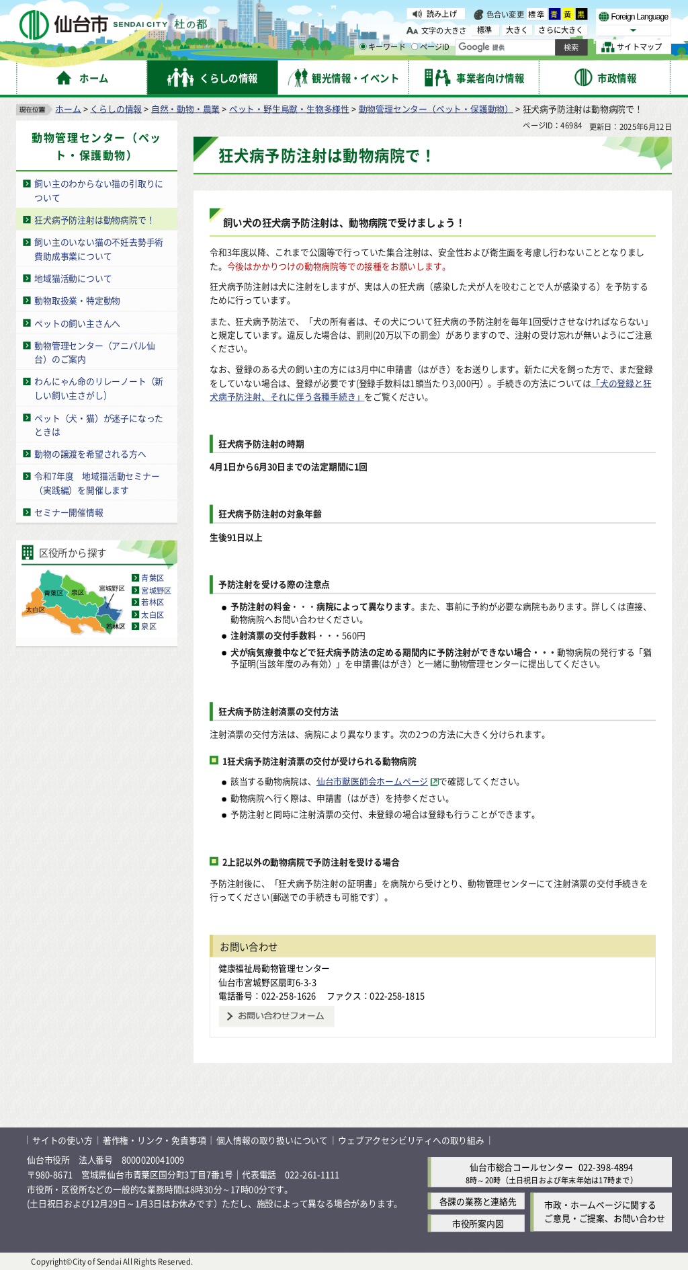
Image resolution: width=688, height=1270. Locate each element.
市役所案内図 (478, 1223)
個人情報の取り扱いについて (272, 1140)
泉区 (148, 626)
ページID (430, 47)
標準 (537, 14)
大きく (517, 30)
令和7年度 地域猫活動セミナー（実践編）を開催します (96, 482)
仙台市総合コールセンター (521, 1166)
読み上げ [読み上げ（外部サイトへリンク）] (442, 13)
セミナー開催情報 (68, 512)
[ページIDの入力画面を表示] (414, 46)
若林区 (152, 601)
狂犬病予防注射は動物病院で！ (94, 218)
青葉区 (152, 577)
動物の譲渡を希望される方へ (90, 453)
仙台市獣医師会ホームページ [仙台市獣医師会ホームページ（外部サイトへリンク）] (372, 781)
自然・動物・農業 (185, 108)
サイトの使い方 (62, 1140)
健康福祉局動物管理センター (274, 967)
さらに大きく (560, 30)
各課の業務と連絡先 (478, 1201)
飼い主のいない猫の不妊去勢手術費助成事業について (98, 248)
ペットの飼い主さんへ (77, 322)
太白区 (152, 613)
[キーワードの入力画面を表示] (362, 46)
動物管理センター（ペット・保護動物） (436, 108)
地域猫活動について (73, 277)
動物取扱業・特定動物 (77, 300)
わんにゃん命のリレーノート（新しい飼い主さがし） (98, 387)
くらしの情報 (116, 108)
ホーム (68, 108)
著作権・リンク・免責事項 (154, 1140)
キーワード (382, 47)
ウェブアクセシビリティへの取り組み (411, 1140)
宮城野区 (156, 589)
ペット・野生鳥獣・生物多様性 (289, 108)
